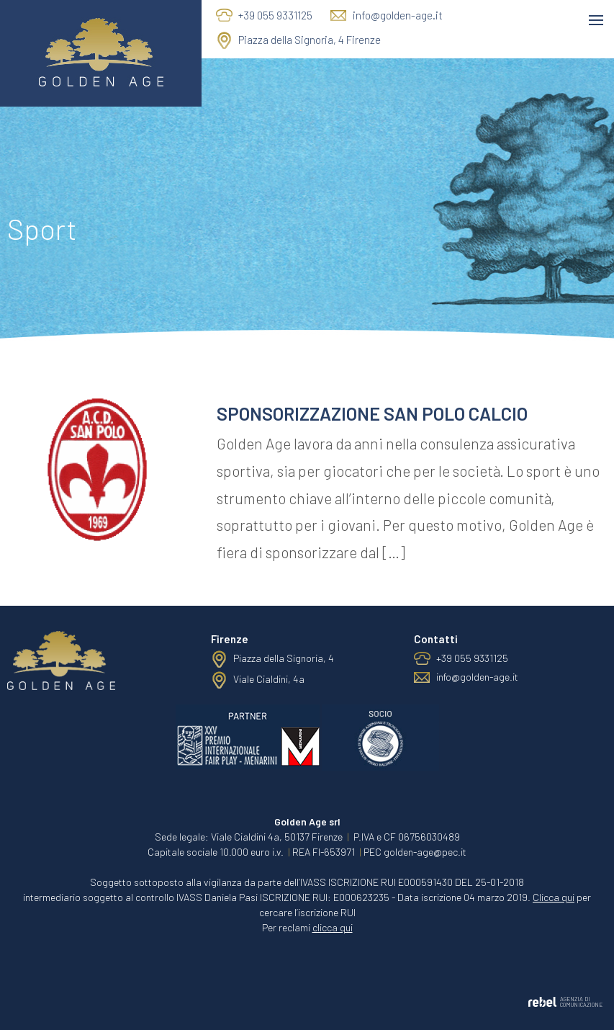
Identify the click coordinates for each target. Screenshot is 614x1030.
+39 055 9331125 (275, 15)
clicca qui (332, 927)
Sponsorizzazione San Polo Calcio (372, 413)
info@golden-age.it (398, 15)
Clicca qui (553, 897)
